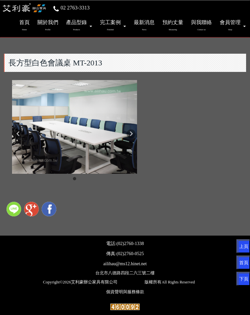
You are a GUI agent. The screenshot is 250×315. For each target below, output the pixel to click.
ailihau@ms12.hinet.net (124, 263)
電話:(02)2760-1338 (125, 243)
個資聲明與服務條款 (125, 292)
